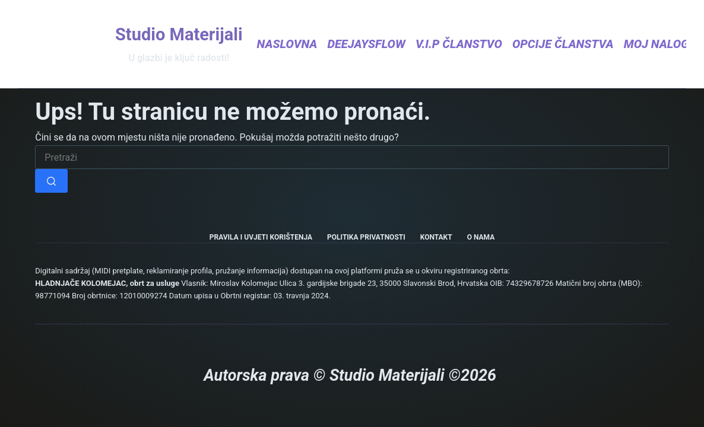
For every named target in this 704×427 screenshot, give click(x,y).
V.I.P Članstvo (459, 44)
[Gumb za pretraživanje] (51, 181)
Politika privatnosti (366, 237)
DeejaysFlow (366, 44)
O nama (481, 237)
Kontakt (436, 237)
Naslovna (287, 44)
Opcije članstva (563, 44)
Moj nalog (662, 44)
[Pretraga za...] (351, 157)
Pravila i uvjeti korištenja (261, 237)
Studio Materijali (179, 34)
